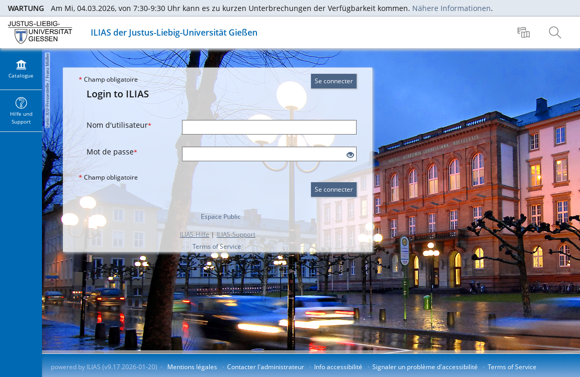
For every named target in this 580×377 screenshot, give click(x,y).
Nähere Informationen (451, 8)
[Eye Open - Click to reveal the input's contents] (350, 155)
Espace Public (221, 216)
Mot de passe (112, 152)
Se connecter (334, 80)
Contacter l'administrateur (265, 366)
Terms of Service (216, 246)
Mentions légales (192, 366)
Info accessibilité (338, 366)
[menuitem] (525, 32)
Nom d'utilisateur (119, 125)
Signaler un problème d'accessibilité (425, 366)
